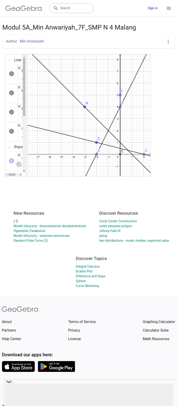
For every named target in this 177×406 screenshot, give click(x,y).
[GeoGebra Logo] (24, 8)
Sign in (153, 8)
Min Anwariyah (32, 41)
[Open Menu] (168, 8)
